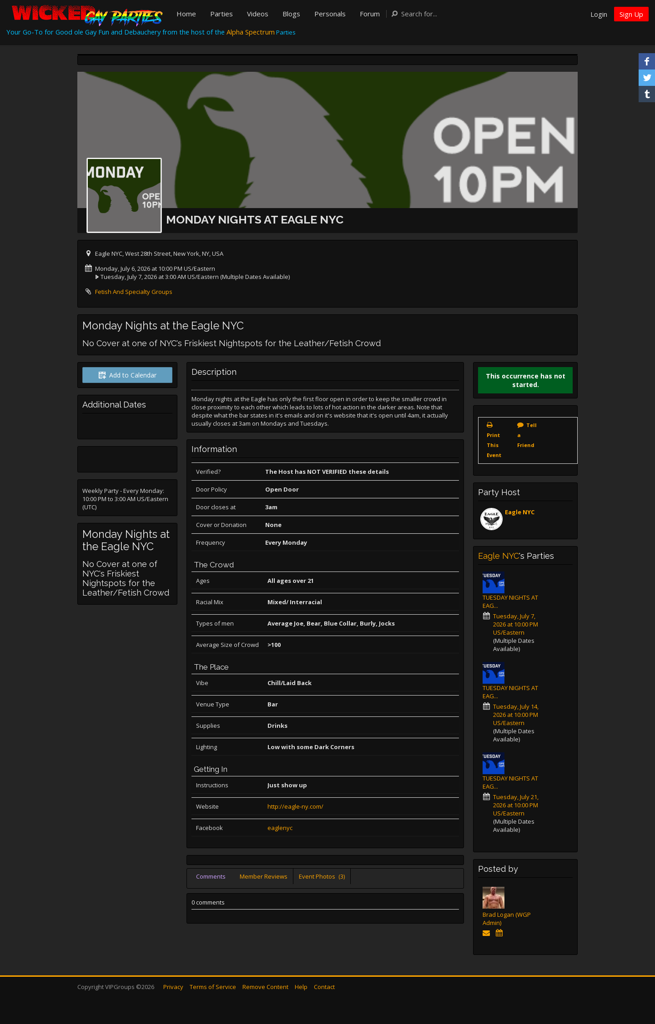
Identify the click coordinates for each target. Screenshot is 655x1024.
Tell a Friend (527, 435)
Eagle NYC (519, 512)
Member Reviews (263, 876)
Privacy (173, 987)
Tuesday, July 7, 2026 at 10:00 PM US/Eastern (515, 624)
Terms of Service (213, 987)
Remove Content (265, 987)
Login (598, 14)
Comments (211, 876)
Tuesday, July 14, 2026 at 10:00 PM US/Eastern (516, 714)
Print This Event (494, 445)
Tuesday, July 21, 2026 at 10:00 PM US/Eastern (516, 805)
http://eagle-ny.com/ (295, 806)
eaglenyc (279, 828)
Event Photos (322, 876)
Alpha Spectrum (251, 31)
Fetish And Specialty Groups (133, 292)
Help (301, 987)
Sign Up (631, 14)
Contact (324, 987)
